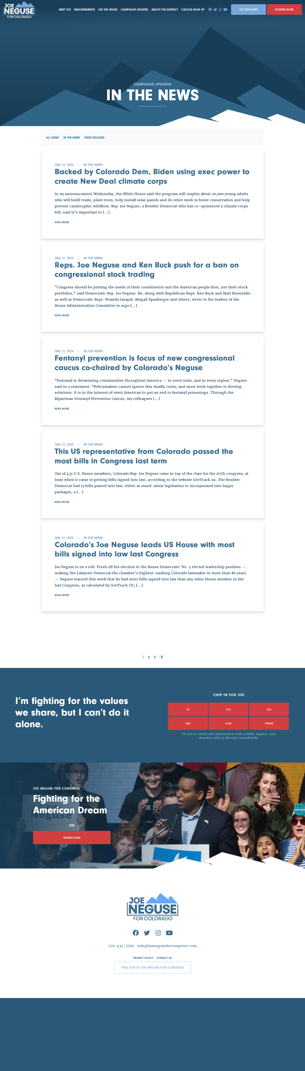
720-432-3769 (119, 1018)
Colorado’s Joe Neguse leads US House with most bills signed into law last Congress (142, 597)
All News (52, 138)
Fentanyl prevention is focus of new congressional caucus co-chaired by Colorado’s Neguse (133, 385)
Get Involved (248, 9)
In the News (72, 138)
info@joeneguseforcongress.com (168, 1018)
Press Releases (95, 138)
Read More (62, 230)
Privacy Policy (143, 1031)
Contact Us (165, 1031)
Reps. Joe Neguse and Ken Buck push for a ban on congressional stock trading (150, 279)
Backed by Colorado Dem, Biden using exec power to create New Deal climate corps (152, 179)
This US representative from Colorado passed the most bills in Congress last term (150, 491)
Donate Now (284, 9)
